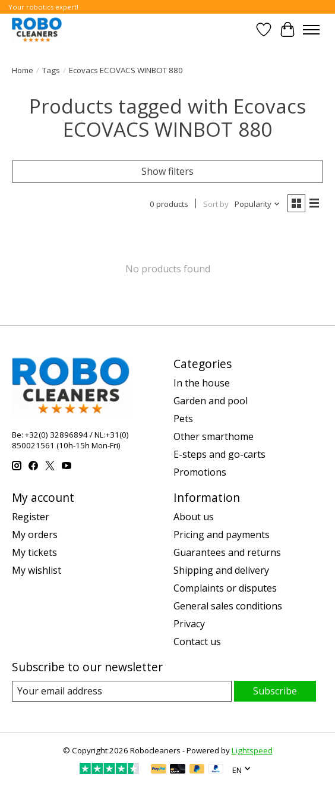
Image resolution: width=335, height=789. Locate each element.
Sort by (216, 204)
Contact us (197, 641)
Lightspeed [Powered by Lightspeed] (252, 750)
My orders (35, 534)
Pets (183, 418)
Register (30, 516)
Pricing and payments (221, 534)
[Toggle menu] (311, 30)
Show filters (167, 171)
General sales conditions (227, 605)
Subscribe (275, 690)
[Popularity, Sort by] (257, 204)
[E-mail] (122, 691)
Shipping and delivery (221, 570)
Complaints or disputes (225, 588)
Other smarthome (213, 436)
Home (22, 70)
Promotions (199, 472)
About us (193, 516)
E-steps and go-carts (219, 454)
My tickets (34, 552)
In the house (201, 382)
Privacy (189, 623)
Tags (51, 70)
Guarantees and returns (227, 552)
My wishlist (36, 570)
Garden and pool (210, 400)
